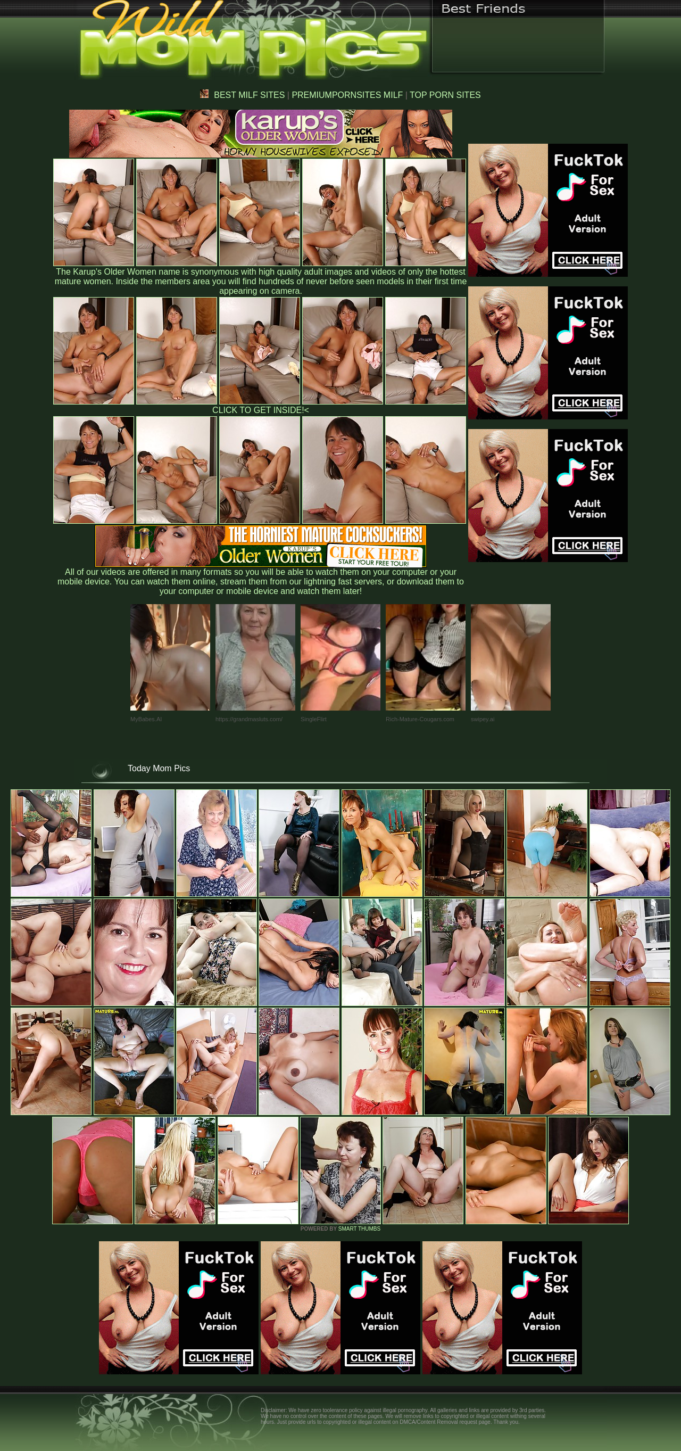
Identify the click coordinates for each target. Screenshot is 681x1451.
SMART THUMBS (359, 1229)
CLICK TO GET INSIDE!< (260, 410)
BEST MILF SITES (242, 95)
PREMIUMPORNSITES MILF (347, 95)
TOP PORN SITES (445, 95)
